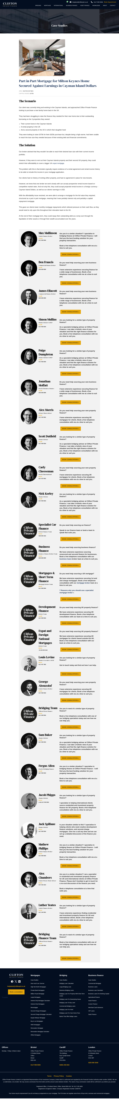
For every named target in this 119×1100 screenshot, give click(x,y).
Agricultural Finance (94, 999)
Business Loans (92, 988)
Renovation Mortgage (37, 1029)
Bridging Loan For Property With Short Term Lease (72, 996)
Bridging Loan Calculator (67, 985)
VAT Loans (91, 1012)
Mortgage (47, 5)
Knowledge (96, 5)
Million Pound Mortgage (37, 995)
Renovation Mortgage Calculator (40, 1033)
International (58, 5)
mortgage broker (83, 584)
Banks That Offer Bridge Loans (68, 1018)
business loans (65, 560)
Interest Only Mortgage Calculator (40, 1002)
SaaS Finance (92, 1016)
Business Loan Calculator (95, 992)
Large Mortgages (35, 999)
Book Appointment (110, 2)
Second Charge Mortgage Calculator (41, 1016)
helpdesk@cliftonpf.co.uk (80, 2)
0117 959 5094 (36, 1066)
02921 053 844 (64, 1066)
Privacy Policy (59, 1078)
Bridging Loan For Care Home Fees (70, 1014)
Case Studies (34, 981)
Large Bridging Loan (65, 988)
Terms (49, 1078)
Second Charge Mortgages (38, 1012)
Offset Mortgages (36, 1036)
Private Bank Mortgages (37, 992)
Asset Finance (84, 5)
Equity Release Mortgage (38, 1019)
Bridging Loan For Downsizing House (70, 1001)
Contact (112, 5)
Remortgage (34, 1009)
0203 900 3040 (93, 1064)
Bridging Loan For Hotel (66, 1011)
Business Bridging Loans (67, 992)
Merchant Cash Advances (95, 1009)
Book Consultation (70, 254)
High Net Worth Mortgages (38, 988)
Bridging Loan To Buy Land (67, 1004)
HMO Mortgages (35, 1026)
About (105, 5)
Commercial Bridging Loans (67, 1007)
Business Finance (71, 5)
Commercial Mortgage (94, 985)
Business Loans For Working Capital (98, 995)
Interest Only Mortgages (37, 1005)
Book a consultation (16, 993)
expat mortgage (58, 163)
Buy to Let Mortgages (37, 1023)
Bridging (38, 5)
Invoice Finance (92, 1005)
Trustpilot (5, 999)
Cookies (69, 1078)
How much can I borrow (37, 985)
